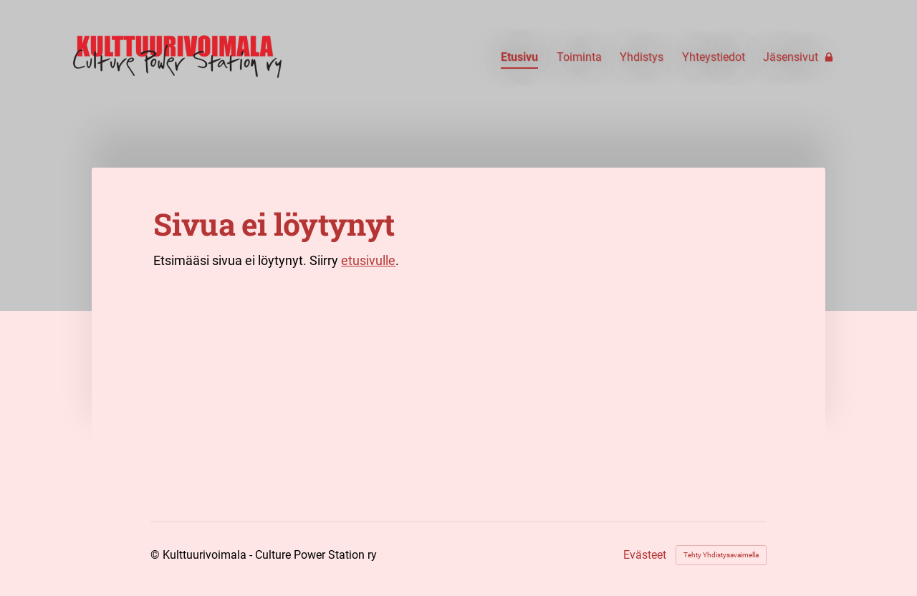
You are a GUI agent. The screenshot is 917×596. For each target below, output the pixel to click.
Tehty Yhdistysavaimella (721, 555)
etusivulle (368, 260)
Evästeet (644, 555)
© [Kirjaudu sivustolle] (156, 555)
